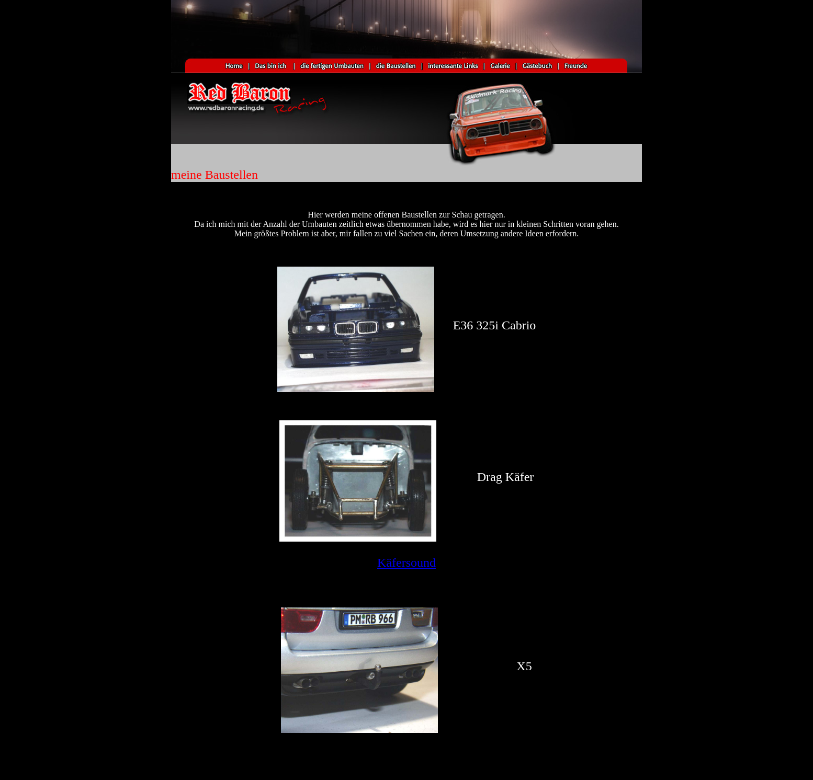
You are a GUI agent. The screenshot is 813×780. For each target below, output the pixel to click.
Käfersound (406, 562)
